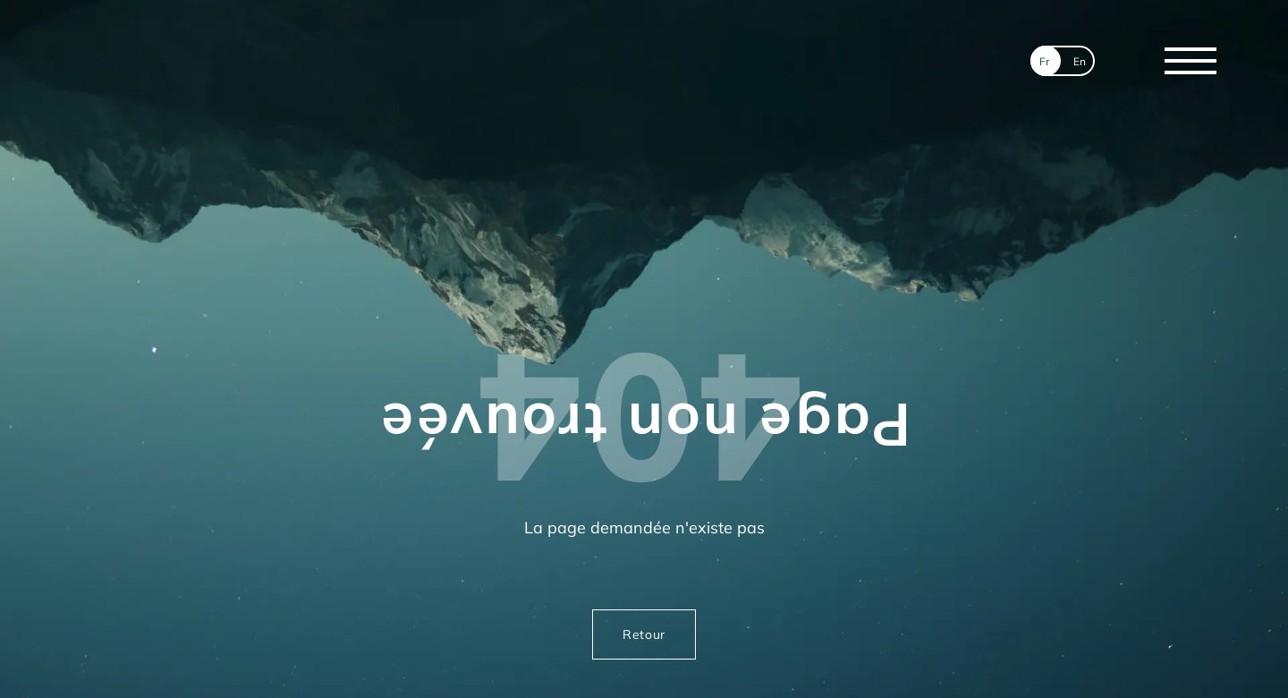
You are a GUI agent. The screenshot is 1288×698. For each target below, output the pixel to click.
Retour (644, 634)
